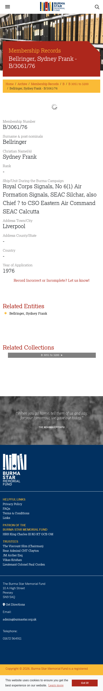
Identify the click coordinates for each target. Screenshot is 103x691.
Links (6, 518)
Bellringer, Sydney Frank (28, 313)
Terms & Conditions (16, 513)
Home (10, 84)
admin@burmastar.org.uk (19, 619)
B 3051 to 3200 (78, 84)
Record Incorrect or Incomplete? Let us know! (51, 280)
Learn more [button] (55, 685)
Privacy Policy (12, 504)
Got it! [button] (85, 683)
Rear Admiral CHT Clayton (21, 551)
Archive (22, 84)
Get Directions (14, 604)
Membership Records (45, 84)
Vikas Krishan (12, 560)
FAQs (6, 509)
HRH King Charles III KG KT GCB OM (28, 534)
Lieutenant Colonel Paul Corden (24, 564)
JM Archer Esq (13, 555)
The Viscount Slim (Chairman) (23, 546)
